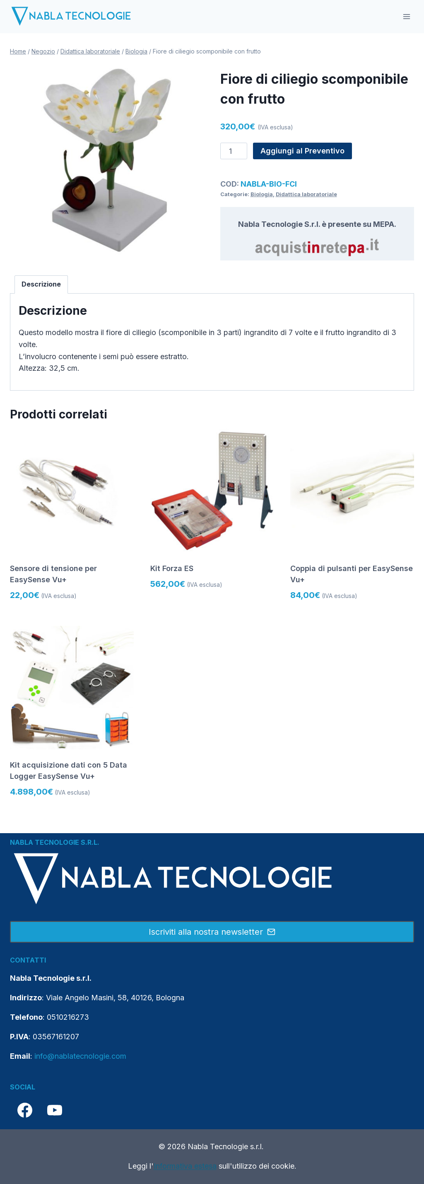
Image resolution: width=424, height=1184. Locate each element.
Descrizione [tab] (41, 284)
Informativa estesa (185, 1166)
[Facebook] (25, 1110)
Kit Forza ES (171, 568)
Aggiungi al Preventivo (302, 150)
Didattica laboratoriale (306, 194)
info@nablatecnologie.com (80, 1056)
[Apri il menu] (406, 16)
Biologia (262, 194)
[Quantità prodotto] (233, 151)
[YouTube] (55, 1110)
